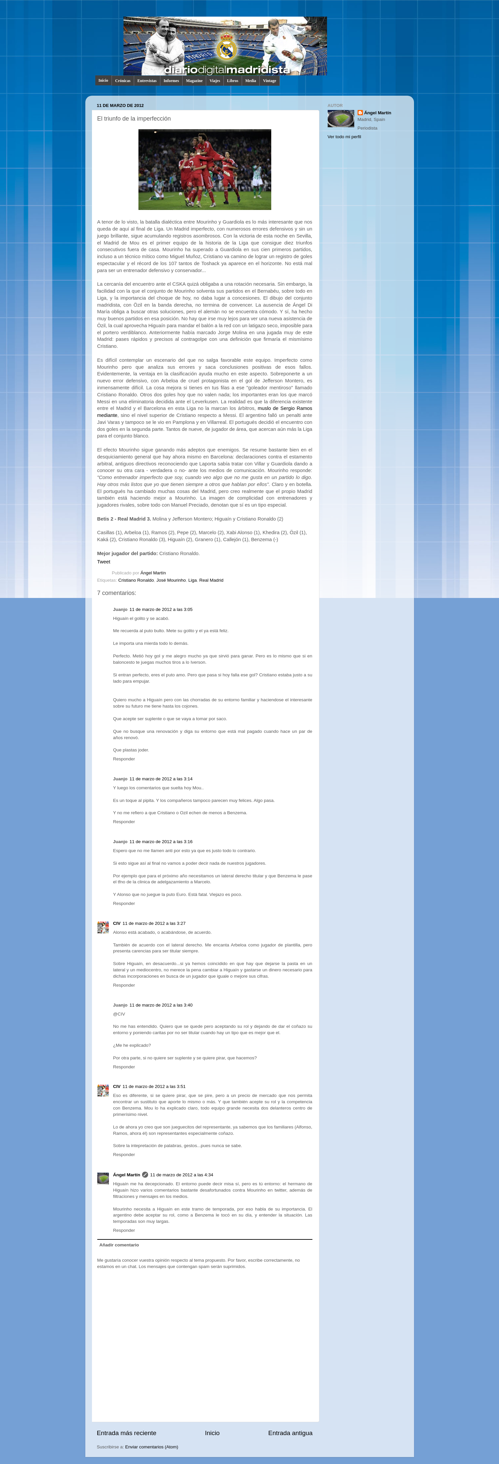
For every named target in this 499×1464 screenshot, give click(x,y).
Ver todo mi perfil (344, 136)
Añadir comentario (119, 1244)
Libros (232, 80)
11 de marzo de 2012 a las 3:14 (161, 778)
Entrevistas (147, 80)
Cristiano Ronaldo (136, 580)
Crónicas (122, 80)
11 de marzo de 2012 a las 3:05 (161, 609)
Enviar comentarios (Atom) (151, 1446)
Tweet (104, 561)
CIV (117, 923)
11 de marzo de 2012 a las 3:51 (154, 1086)
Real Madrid (211, 580)
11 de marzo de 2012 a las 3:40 (161, 1005)
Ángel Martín (153, 572)
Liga (192, 580)
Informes (171, 80)
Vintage (269, 80)
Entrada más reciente (127, 1432)
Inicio (103, 80)
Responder (124, 758)
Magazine (194, 80)
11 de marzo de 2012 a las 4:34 (181, 1174)
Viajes (214, 80)
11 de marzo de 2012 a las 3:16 (161, 841)
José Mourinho (171, 580)
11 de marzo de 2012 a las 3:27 (154, 923)
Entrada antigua (290, 1432)
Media (250, 80)
